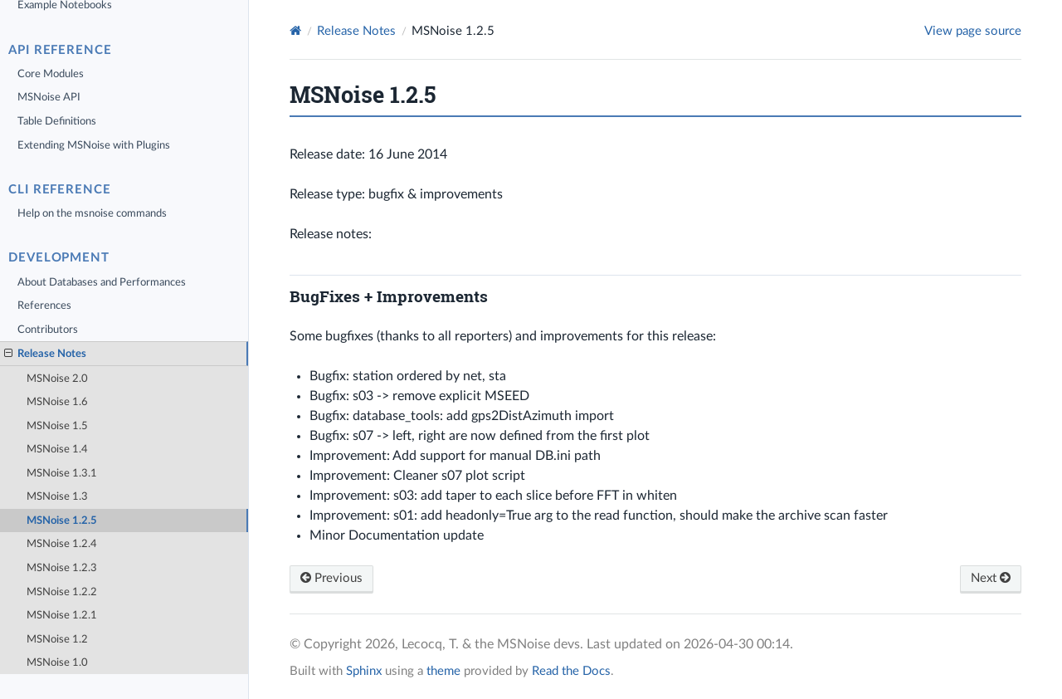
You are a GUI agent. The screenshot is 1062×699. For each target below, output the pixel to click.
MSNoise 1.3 (57, 496)
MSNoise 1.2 (57, 639)
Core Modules (50, 74)
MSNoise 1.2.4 (62, 544)
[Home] (295, 30)
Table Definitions (56, 121)
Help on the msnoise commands (92, 213)
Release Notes (45, 353)
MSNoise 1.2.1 (62, 615)
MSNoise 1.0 (57, 662)
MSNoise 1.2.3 (62, 568)
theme (443, 671)
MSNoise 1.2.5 (62, 520)
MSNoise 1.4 (57, 449)
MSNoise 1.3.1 (62, 473)
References (44, 305)
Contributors (47, 329)
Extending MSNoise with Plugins (93, 145)
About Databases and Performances (101, 282)
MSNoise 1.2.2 (62, 592)
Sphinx (364, 671)
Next (991, 578)
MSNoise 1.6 (57, 402)
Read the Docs (571, 671)
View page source (972, 31)
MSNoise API (48, 97)
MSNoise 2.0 (57, 378)
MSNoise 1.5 (57, 426)
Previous (331, 578)
